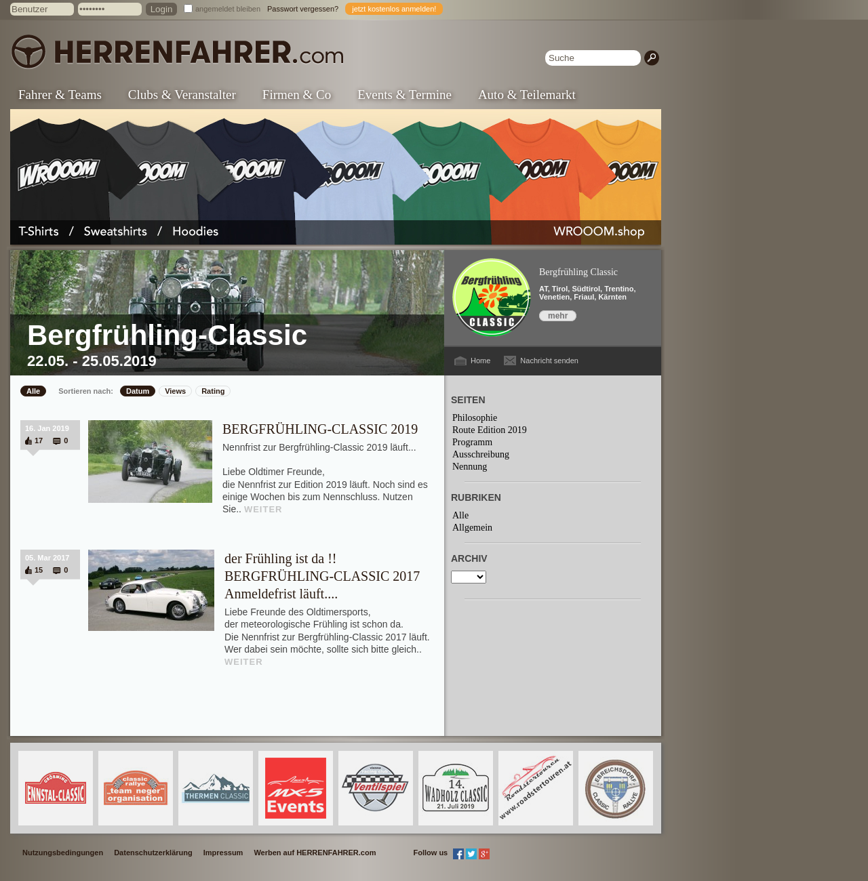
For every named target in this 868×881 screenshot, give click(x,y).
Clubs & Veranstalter (182, 94)
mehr (558, 316)
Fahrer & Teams (60, 94)
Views (175, 391)
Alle (33, 391)
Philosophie (474, 418)
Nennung (469, 467)
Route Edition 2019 (489, 430)
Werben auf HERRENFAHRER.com (315, 852)
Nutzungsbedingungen (62, 852)
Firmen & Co (296, 94)
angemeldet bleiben (227, 9)
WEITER (263, 509)
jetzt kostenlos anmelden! (394, 9)
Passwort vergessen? (302, 9)
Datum (137, 391)
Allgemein (472, 528)
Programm (472, 442)
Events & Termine (404, 94)
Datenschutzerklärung (153, 852)
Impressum (223, 852)
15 (39, 570)
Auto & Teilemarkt (527, 94)
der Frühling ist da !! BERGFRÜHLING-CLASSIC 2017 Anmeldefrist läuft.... (322, 576)
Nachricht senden (549, 360)
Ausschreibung (480, 454)
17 (39, 440)
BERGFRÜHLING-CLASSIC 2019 (320, 429)
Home (480, 360)
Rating (212, 391)
